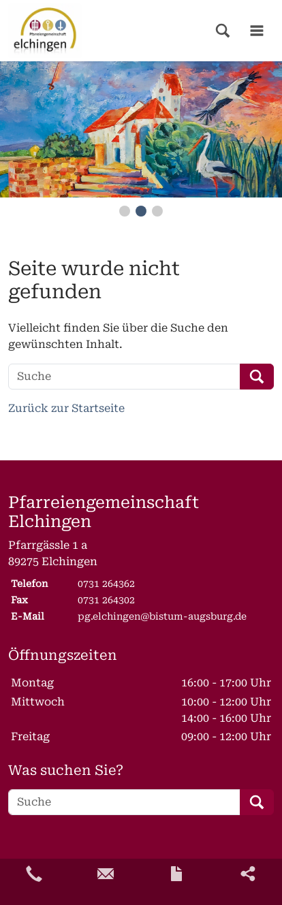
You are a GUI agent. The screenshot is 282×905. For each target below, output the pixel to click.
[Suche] (124, 377)
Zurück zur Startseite (66, 408)
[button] (222, 30)
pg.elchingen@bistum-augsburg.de (162, 616)
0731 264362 (106, 583)
